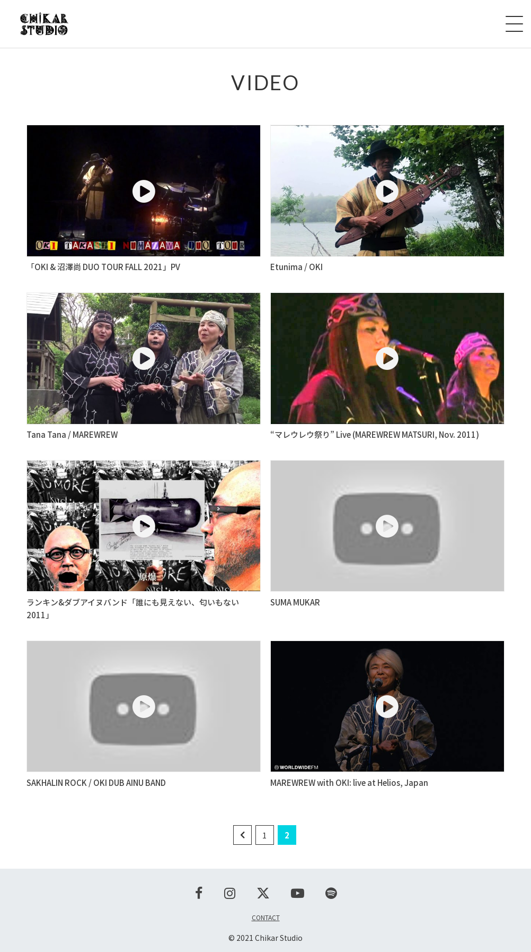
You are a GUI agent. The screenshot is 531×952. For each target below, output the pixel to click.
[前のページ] (242, 835)
